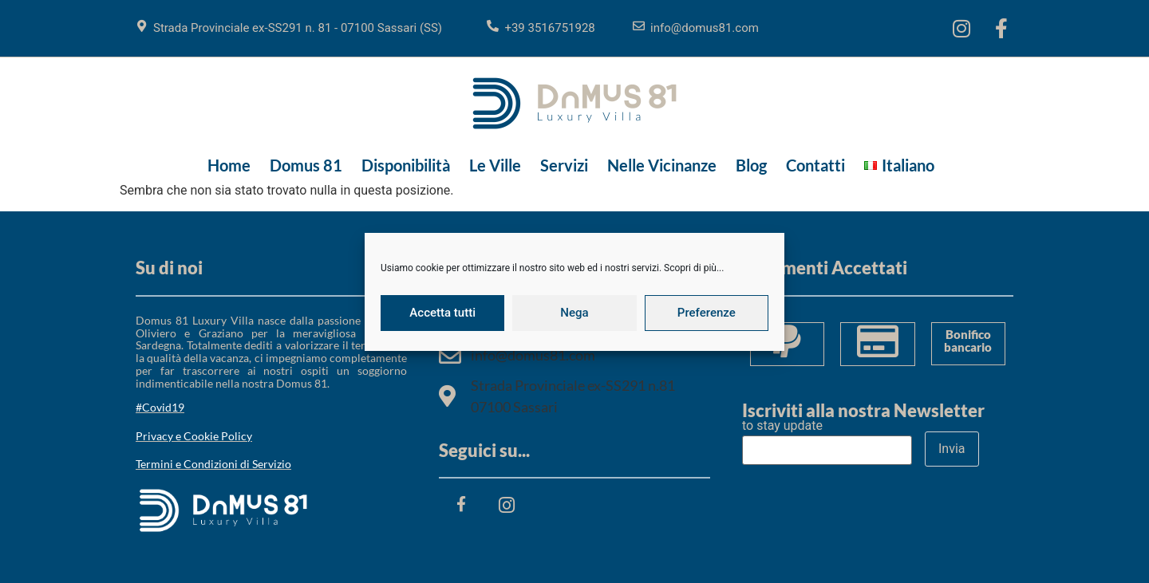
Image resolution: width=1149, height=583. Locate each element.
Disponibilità (405, 165)
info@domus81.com (704, 28)
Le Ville (495, 165)
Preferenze (706, 312)
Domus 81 (306, 165)
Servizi (564, 165)
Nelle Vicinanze (662, 165)
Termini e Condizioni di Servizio (213, 464)
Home (229, 165)
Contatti (815, 165)
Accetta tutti (442, 312)
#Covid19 (160, 407)
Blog (751, 165)
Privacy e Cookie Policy (194, 436)
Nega (574, 312)
